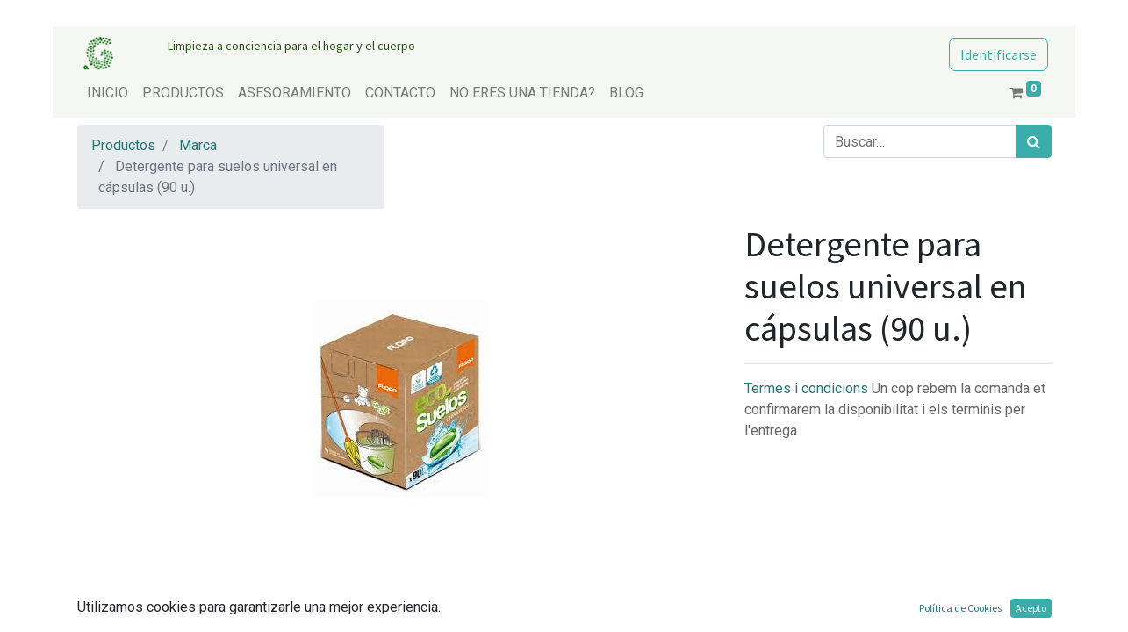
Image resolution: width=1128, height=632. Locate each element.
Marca (198, 145)
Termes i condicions (808, 388)
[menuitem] (107, 93)
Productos (123, 145)
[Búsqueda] (1034, 141)
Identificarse (998, 54)
